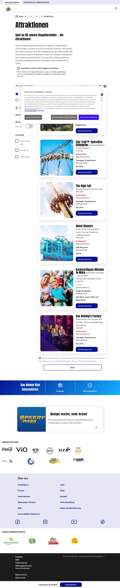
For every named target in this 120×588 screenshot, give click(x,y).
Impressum (20, 577)
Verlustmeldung (67, 502)
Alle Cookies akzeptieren (88, 117)
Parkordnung (21, 562)
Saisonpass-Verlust (26, 502)
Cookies (19, 556)
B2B (20, 508)
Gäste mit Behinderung (70, 508)
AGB (17, 559)
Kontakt (63, 496)
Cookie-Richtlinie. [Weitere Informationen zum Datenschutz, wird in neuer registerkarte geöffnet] (30, 110)
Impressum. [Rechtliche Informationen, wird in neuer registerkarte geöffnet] (41, 110)
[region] (61, 105)
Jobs (62, 484)
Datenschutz (21, 574)
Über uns (23, 478)
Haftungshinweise (23, 565)
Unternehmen (24, 496)
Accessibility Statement (29, 514)
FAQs (62, 490)
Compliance (23, 484)
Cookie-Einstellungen (22, 568)
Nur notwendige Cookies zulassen (64, 117)
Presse (21, 490)
